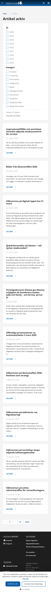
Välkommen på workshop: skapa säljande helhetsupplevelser (23, 451)
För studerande (31, 555)
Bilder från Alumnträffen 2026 (21, 167)
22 (20, 522)
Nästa (27, 522)
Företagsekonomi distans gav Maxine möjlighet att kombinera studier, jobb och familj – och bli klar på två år (25, 294)
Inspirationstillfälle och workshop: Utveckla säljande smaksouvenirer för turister (24, 131)
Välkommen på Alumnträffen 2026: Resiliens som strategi (24, 374)
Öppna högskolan (32, 540)
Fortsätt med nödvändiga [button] (33, 584)
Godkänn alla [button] (13, 584)
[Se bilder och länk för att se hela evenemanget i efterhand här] (25, 187)
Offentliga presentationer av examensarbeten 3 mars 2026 (21, 333)
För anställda (30, 552)
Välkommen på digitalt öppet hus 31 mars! (24, 202)
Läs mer (25, 579)
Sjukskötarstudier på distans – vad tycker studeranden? (23, 246)
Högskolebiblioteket (32, 544)
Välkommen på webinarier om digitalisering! (22, 413)
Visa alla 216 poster (13, 115)
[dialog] (25, 582)
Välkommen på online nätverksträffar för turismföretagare (25, 489)
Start (5, 14)
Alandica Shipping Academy (35, 547)
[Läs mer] (25, 152)
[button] (25, 589)
